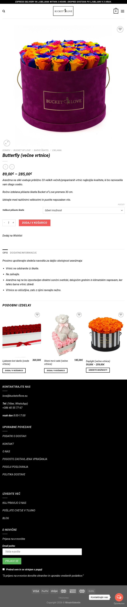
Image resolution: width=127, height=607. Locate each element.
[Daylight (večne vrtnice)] (105, 334)
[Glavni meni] (123, 11)
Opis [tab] (5, 252)
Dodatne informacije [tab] (23, 252)
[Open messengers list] (119, 597)
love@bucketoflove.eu (14, 395)
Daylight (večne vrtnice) (98, 361)
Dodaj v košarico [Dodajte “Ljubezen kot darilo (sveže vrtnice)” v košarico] (14, 370)
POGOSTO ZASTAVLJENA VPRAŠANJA (24, 459)
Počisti (121, 204)
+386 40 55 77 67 (12, 407)
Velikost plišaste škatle (13, 210)
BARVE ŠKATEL (41, 150)
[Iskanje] (3, 11)
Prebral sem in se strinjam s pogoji (24, 569)
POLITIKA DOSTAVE (13, 474)
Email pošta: (8, 546)
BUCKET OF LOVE (22, 150)
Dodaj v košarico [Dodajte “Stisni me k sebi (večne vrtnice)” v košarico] (56, 370)
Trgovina (63, 598)
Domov (6, 150)
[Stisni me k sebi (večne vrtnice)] (63, 334)
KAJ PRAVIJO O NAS (14, 502)
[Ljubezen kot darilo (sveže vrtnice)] (21, 334)
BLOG (5, 518)
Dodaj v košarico (34, 222)
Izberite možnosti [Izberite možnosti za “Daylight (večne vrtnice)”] (98, 370)
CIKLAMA (57, 150)
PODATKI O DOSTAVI (14, 436)
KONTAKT (8, 443)
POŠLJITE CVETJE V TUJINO (18, 510)
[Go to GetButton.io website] (119, 604)
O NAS (6, 451)
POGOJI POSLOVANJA (15, 466)
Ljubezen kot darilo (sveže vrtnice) (15, 363)
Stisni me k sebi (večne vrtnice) (56, 363)
